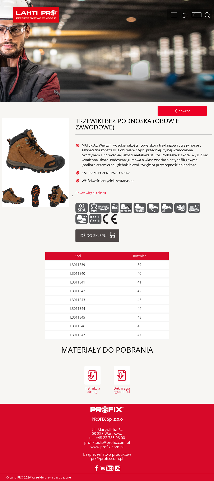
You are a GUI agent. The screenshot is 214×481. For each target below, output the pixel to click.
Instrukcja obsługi (92, 389)
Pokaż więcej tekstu (90, 193)
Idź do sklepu (93, 235)
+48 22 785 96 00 (110, 437)
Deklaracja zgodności (121, 389)
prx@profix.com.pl (107, 458)
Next (72, 196)
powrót (182, 111)
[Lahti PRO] (36, 15)
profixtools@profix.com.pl (107, 442)
